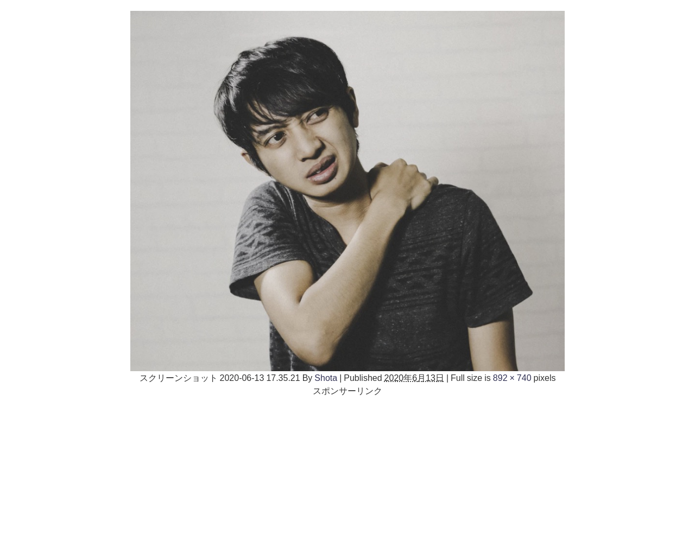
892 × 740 (512, 377)
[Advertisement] (347, 473)
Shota (325, 377)
